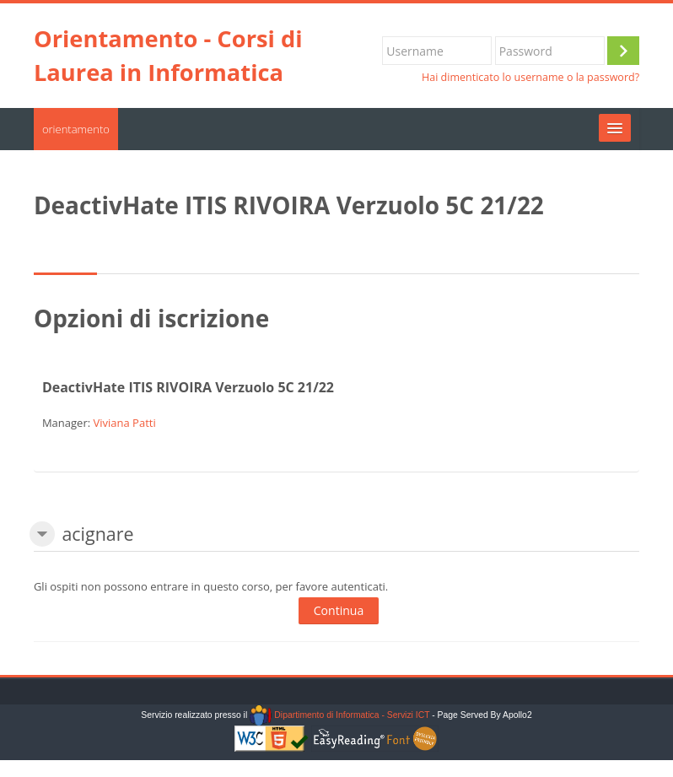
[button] (42, 534)
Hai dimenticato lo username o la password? (530, 77)
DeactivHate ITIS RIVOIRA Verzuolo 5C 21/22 (188, 387)
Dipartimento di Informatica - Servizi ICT (339, 715)
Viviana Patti (124, 422)
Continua (338, 610)
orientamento (76, 129)
